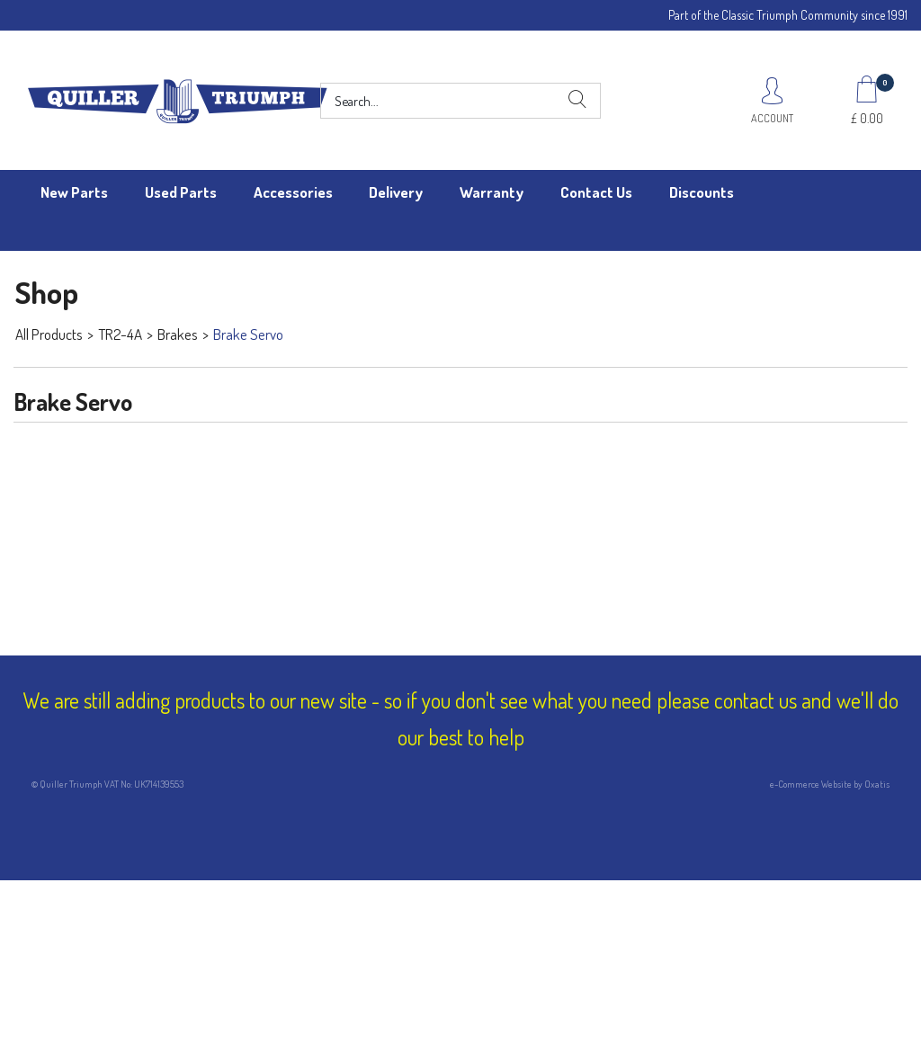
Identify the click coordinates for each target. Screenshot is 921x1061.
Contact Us (596, 192)
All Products (49, 334)
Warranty (491, 192)
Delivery (396, 192)
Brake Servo (248, 334)
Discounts (701, 192)
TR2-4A (120, 334)
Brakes (177, 334)
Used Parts (181, 192)
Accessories (293, 192)
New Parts (74, 192)
